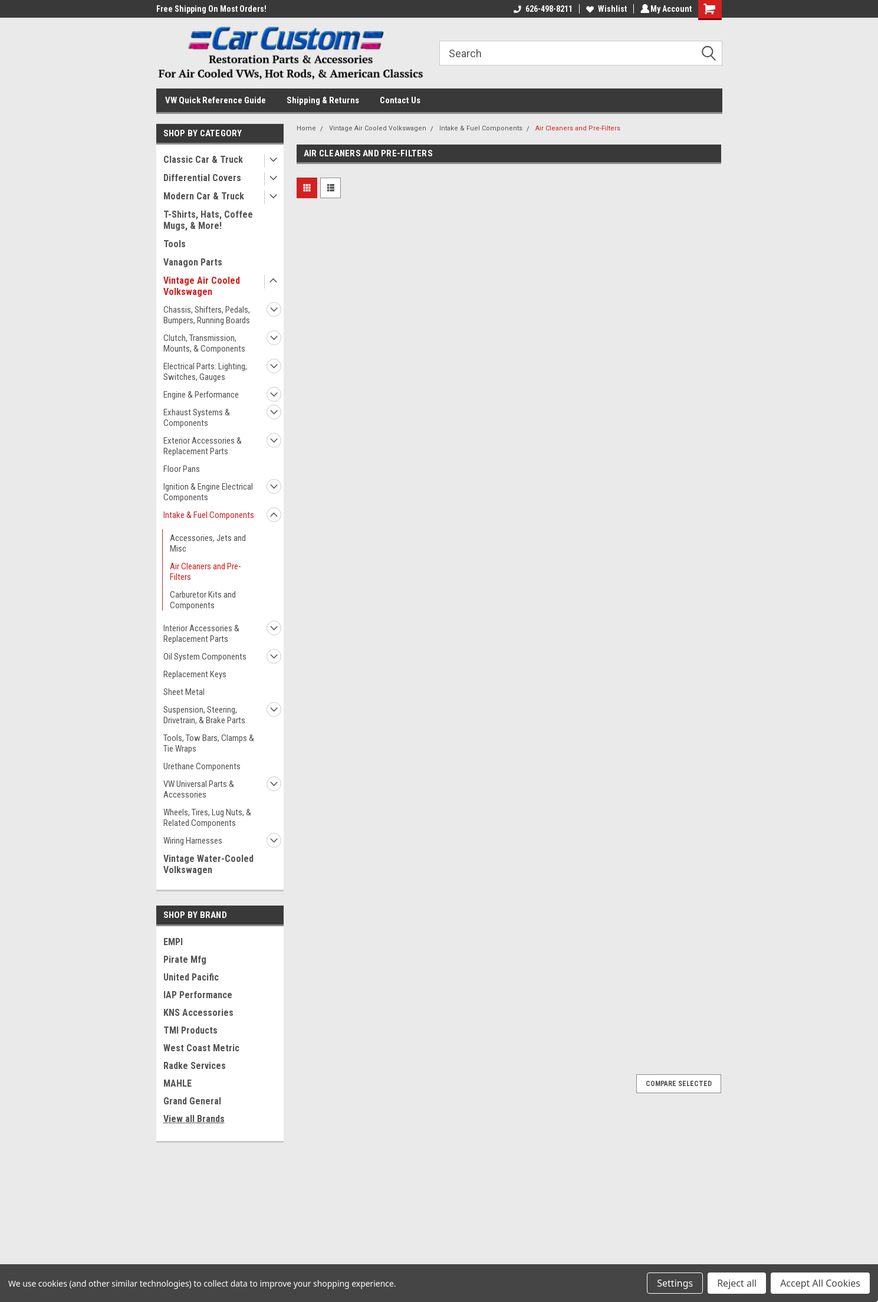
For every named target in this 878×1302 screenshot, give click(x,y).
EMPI (173, 941)
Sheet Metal (184, 692)
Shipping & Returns (323, 100)
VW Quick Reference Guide (215, 100)
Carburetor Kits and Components (203, 600)
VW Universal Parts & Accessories (198, 789)
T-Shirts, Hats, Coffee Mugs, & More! (208, 220)
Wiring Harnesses (192, 840)
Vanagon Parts (192, 262)
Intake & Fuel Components (208, 515)
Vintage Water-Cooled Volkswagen (208, 864)
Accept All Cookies (820, 1283)
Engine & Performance (201, 394)
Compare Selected (679, 1084)
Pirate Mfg (184, 959)
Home (306, 128)
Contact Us (400, 100)
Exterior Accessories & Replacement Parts (202, 446)
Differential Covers (202, 177)
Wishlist (604, 9)
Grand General (192, 1101)
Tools (174, 244)
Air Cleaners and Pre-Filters (205, 571)
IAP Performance (197, 995)
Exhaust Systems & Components (196, 417)
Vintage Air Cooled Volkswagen (201, 286)
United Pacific (191, 977)
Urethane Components (202, 766)
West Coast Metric (201, 1048)
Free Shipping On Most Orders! (211, 9)
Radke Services (194, 1065)
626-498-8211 (541, 9)
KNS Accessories (198, 1012)
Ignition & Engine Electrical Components (208, 492)
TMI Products (190, 1030)
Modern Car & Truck (203, 196)
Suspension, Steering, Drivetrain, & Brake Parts (204, 715)
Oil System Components (204, 656)
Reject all (737, 1283)
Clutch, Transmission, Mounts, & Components (204, 343)
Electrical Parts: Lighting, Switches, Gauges (205, 371)
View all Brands (194, 1118)
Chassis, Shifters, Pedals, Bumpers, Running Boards (206, 315)
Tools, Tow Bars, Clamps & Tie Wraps (208, 743)
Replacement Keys (194, 674)
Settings (675, 1283)
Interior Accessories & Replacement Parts (201, 633)
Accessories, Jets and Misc (208, 543)
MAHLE (177, 1083)
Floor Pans (181, 469)
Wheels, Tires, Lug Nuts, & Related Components (207, 817)
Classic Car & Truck (203, 159)
